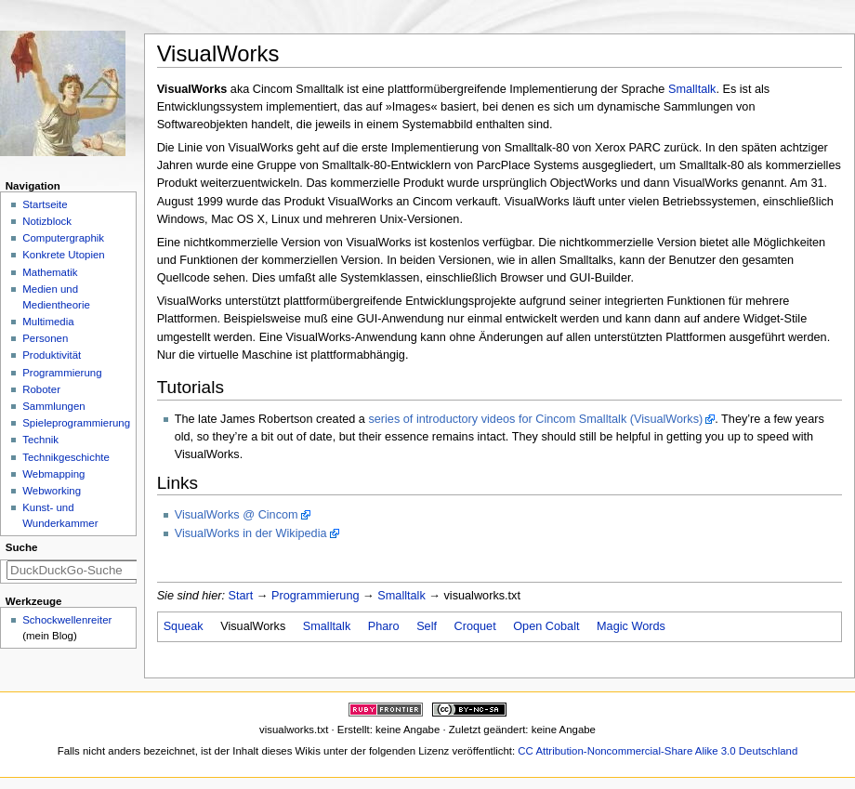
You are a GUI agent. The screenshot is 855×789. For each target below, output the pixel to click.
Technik (40, 439)
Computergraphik (63, 237)
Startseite (44, 204)
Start (241, 595)
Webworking (51, 490)
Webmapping (53, 474)
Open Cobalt (546, 626)
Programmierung (315, 595)
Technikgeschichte (66, 457)
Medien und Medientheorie (56, 296)
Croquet (475, 626)
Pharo (384, 626)
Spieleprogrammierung (76, 422)
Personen (45, 338)
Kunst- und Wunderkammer (60, 515)
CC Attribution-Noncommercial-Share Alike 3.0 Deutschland (657, 750)
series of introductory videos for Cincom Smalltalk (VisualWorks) (535, 419)
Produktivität (51, 355)
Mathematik (49, 272)
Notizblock (47, 221)
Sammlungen (53, 406)
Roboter (41, 389)
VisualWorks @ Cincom (236, 514)
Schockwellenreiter (67, 619)
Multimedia (47, 321)
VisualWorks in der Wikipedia (251, 533)
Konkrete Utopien (63, 254)
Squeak (184, 626)
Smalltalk (692, 89)
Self (426, 626)
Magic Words (631, 626)
